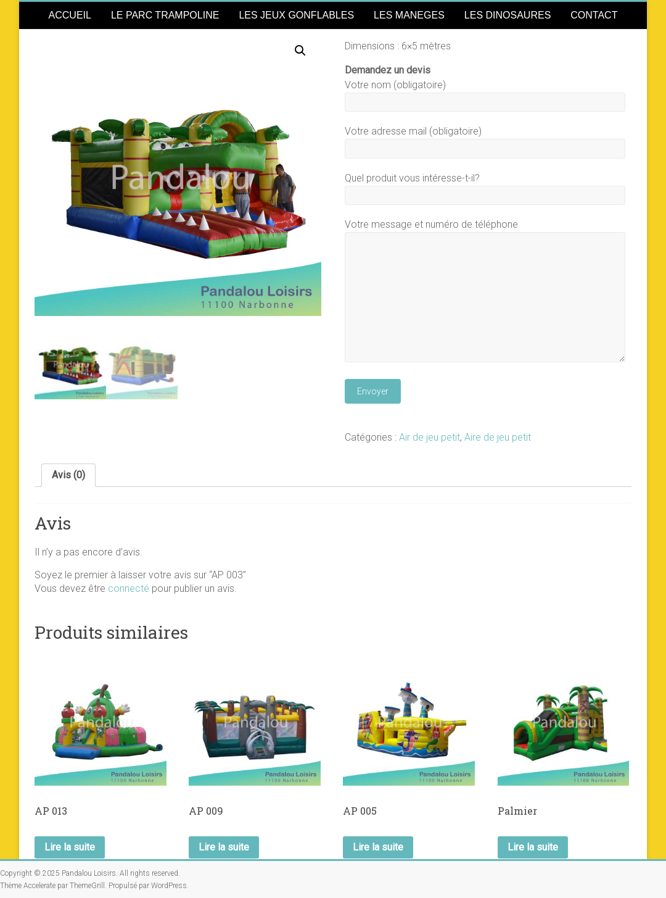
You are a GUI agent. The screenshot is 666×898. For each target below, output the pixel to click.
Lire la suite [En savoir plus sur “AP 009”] (224, 847)
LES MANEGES (409, 15)
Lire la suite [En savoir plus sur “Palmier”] (533, 847)
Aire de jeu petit (497, 437)
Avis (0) (68, 475)
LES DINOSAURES (507, 15)
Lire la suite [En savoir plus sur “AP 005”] (378, 847)
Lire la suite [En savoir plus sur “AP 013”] (69, 847)
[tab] (68, 475)
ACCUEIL (70, 15)
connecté (128, 588)
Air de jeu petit (429, 437)
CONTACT (593, 15)
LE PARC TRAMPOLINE (165, 15)
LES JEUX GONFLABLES (296, 15)
